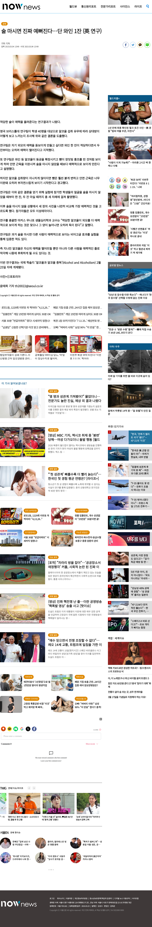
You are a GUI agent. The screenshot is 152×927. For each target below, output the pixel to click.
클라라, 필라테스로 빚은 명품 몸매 (57, 843)
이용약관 (69, 898)
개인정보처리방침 (80, 898)
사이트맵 (135, 898)
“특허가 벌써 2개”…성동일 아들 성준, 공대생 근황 (92, 844)
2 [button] (51, 869)
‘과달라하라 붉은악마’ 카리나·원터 (92, 858)
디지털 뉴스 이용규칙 (122, 898)
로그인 (52, 898)
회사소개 (60, 898)
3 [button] (53, 869)
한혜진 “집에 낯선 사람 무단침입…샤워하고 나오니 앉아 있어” (21, 844)
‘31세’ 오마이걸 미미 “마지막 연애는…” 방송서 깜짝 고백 (82, 818)
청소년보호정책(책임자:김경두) (101, 898)
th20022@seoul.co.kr (29, 286)
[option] (51, 854)
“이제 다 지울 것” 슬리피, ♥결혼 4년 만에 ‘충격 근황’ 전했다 (48, 818)
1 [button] (49, 869)
